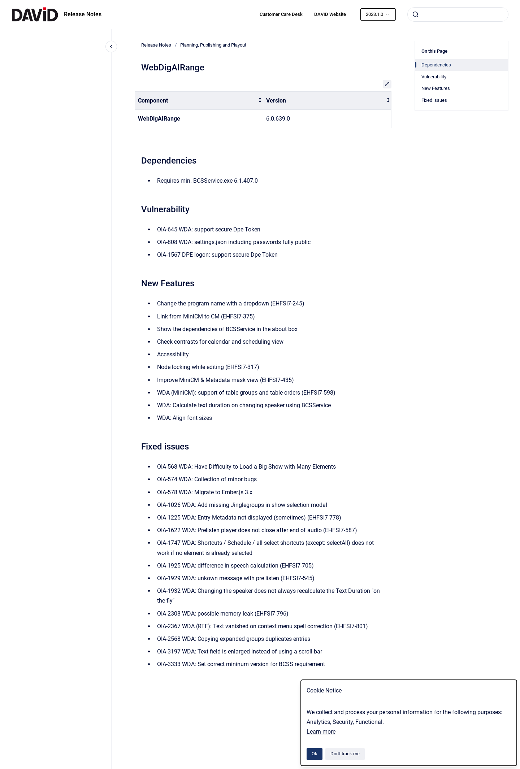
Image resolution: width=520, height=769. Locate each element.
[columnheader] (199, 100)
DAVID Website (330, 14)
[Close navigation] (111, 46)
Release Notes (82, 14)
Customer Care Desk (281, 14)
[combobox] (458, 14)
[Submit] (415, 14)
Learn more (321, 731)
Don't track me (345, 753)
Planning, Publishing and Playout (213, 45)
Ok (314, 753)
